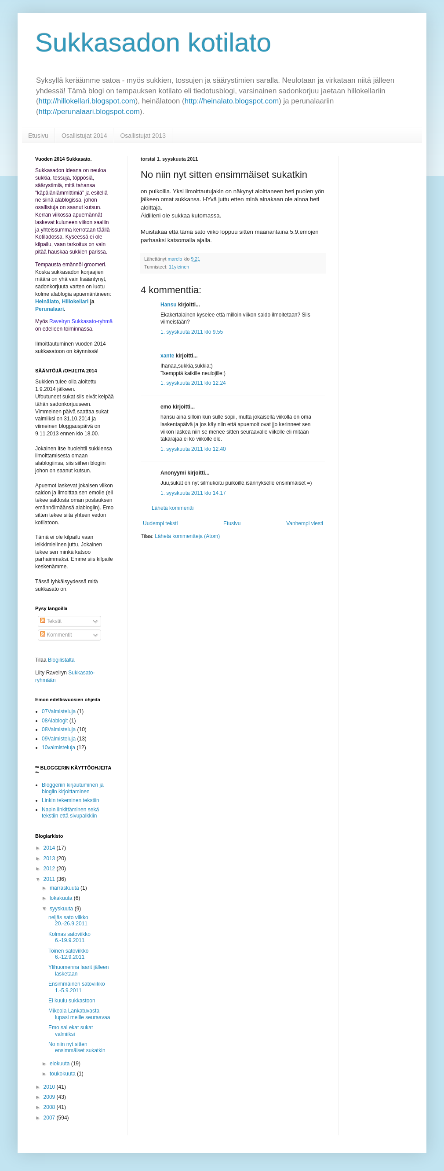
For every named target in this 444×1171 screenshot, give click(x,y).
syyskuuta (62, 909)
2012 (50, 868)
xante (167, 356)
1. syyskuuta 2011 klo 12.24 (193, 383)
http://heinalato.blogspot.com (232, 101)
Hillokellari (75, 301)
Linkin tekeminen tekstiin (70, 800)
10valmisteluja (58, 747)
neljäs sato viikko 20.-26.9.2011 (68, 920)
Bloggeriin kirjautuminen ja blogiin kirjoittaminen (73, 788)
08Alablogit (55, 721)
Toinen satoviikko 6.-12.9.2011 (68, 954)
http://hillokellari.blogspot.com (87, 101)
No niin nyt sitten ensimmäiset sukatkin (77, 1047)
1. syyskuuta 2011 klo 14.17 (193, 493)
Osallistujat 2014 (84, 135)
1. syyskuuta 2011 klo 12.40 (193, 449)
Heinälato (47, 301)
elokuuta (60, 1064)
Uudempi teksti (160, 523)
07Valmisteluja (59, 711)
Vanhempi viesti (304, 523)
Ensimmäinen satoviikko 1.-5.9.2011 (76, 987)
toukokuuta (63, 1074)
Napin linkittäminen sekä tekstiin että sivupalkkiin (70, 812)
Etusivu (38, 135)
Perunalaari (49, 309)
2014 (50, 848)
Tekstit (51, 621)
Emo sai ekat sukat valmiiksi (70, 1030)
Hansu (168, 305)
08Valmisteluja (59, 729)
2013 (50, 858)
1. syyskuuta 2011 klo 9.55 (191, 332)
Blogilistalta (61, 660)
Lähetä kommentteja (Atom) (187, 536)
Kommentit (56, 635)
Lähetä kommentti (172, 508)
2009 (50, 1097)
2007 (50, 1118)
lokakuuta (62, 898)
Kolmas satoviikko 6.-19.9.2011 (69, 937)
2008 (50, 1107)
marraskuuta (65, 888)
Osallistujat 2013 (143, 135)
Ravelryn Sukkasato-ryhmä (81, 321)
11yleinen (179, 266)
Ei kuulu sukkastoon (71, 1001)
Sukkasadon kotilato (153, 42)
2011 (50, 879)
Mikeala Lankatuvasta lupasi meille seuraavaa (79, 1014)
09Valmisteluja (59, 739)
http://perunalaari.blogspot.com (89, 111)
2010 (50, 1087)
